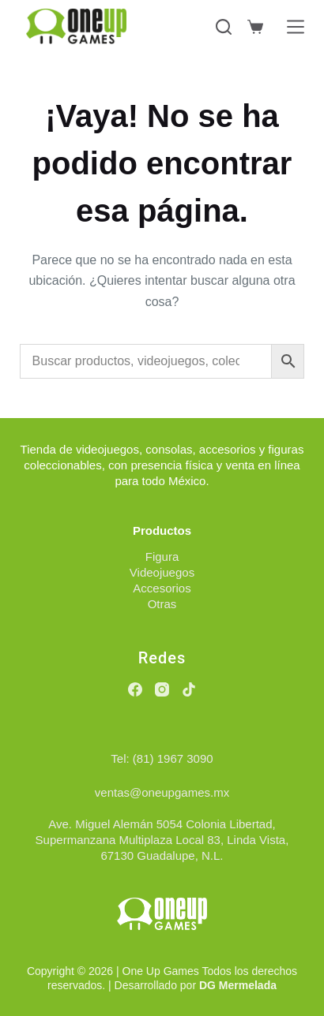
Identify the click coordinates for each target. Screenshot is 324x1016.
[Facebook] (135, 689)
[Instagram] (162, 689)
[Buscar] (224, 27)
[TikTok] (189, 689)
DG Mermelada (238, 985)
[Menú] (295, 26)
